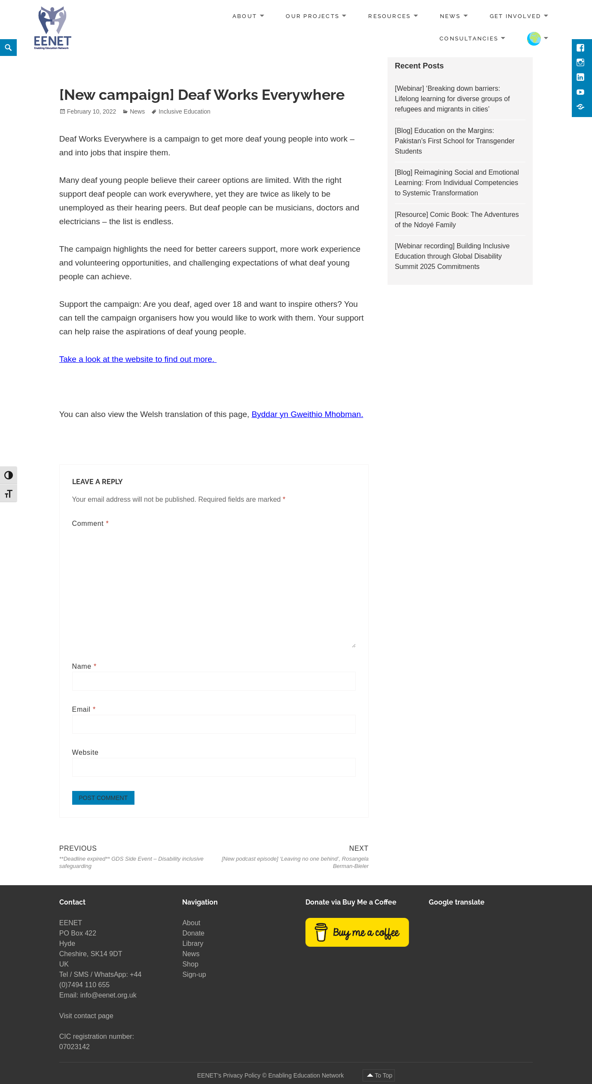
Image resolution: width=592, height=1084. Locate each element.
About (244, 16)
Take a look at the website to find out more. (138, 359)
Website (85, 752)
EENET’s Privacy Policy (229, 1075)
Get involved (515, 16)
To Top (383, 1075)
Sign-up (194, 974)
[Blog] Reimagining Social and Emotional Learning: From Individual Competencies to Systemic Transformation (457, 183)
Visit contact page (86, 1015)
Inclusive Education (185, 111)
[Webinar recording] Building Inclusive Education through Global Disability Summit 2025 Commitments (452, 256)
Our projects (312, 16)
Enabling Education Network (306, 1075)
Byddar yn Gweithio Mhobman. (307, 414)
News (450, 16)
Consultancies (468, 38)
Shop (190, 964)
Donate (193, 933)
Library (192, 943)
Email (84, 709)
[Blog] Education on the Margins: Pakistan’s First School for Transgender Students (455, 141)
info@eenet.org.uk (108, 995)
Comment (90, 523)
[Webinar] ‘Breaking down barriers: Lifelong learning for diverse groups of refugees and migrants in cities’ (452, 99)
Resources (389, 16)
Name (84, 666)
